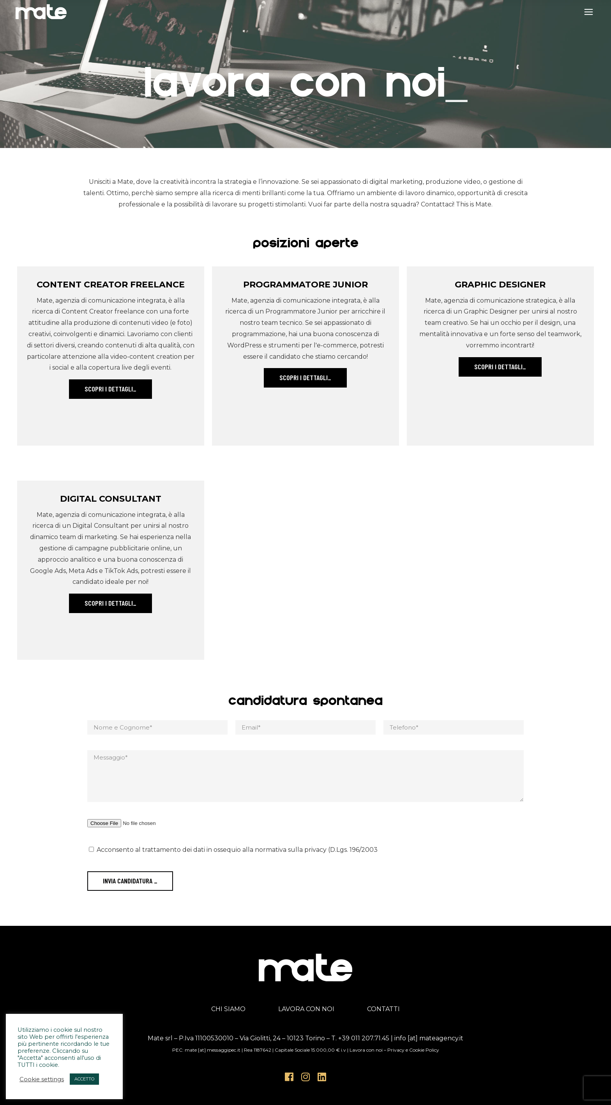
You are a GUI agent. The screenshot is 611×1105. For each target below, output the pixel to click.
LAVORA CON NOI (306, 1009)
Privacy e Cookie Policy (413, 1050)
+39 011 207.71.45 (363, 1038)
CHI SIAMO (228, 1009)
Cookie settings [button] (41, 1079)
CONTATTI (383, 1009)
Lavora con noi (366, 1050)
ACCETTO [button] (84, 1079)
